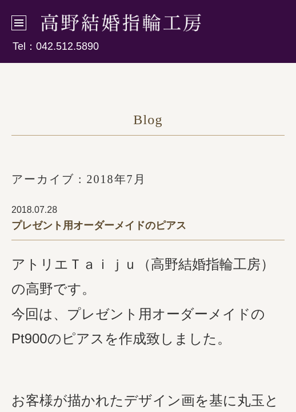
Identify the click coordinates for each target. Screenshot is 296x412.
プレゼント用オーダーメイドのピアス (98, 225)
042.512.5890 (67, 46)
